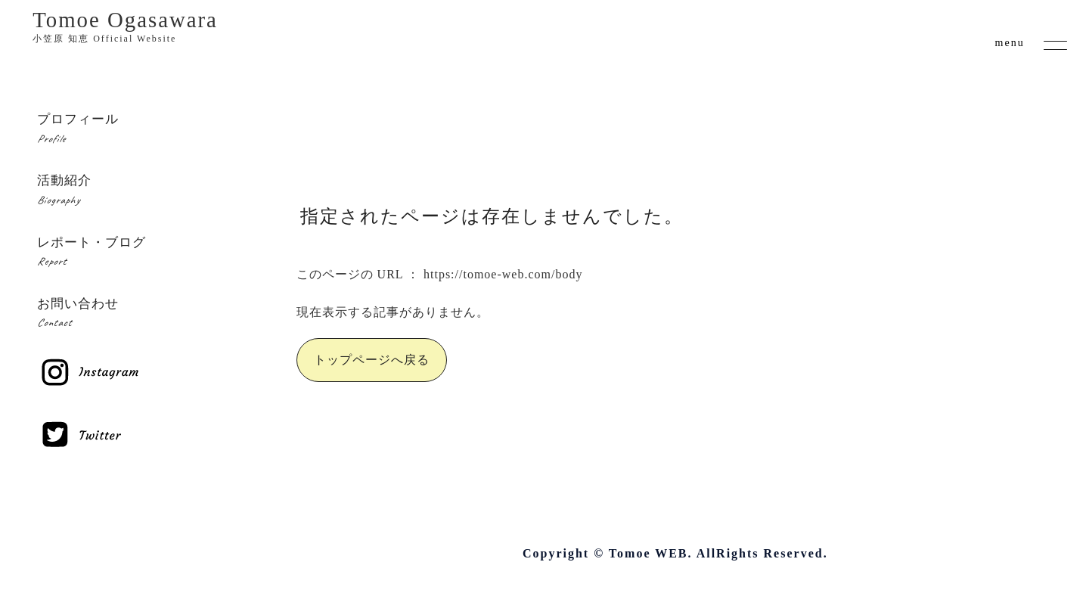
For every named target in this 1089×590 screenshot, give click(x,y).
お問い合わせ (136, 315)
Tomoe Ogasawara (125, 26)
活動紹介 (136, 191)
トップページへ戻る (372, 359)
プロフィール (136, 130)
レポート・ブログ (136, 253)
